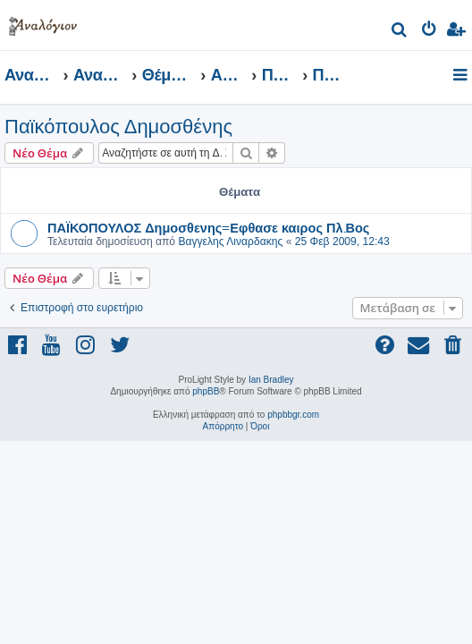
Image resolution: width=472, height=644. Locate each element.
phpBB (205, 391)
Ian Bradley (271, 380)
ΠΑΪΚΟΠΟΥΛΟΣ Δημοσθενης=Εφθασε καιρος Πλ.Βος (208, 227)
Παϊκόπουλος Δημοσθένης (118, 126)
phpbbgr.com (293, 414)
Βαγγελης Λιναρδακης (230, 241)
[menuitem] (400, 32)
